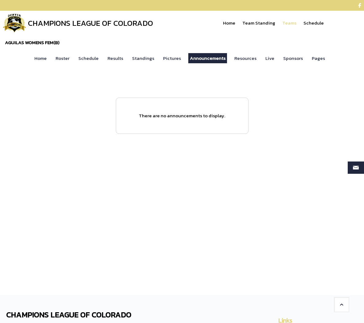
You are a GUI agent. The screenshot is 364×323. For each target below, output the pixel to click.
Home (40, 58)
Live (269, 58)
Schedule (88, 58)
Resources (245, 58)
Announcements (207, 58)
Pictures (172, 58)
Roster (62, 58)
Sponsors (293, 58)
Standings (143, 58)
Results (115, 58)
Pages (318, 58)
